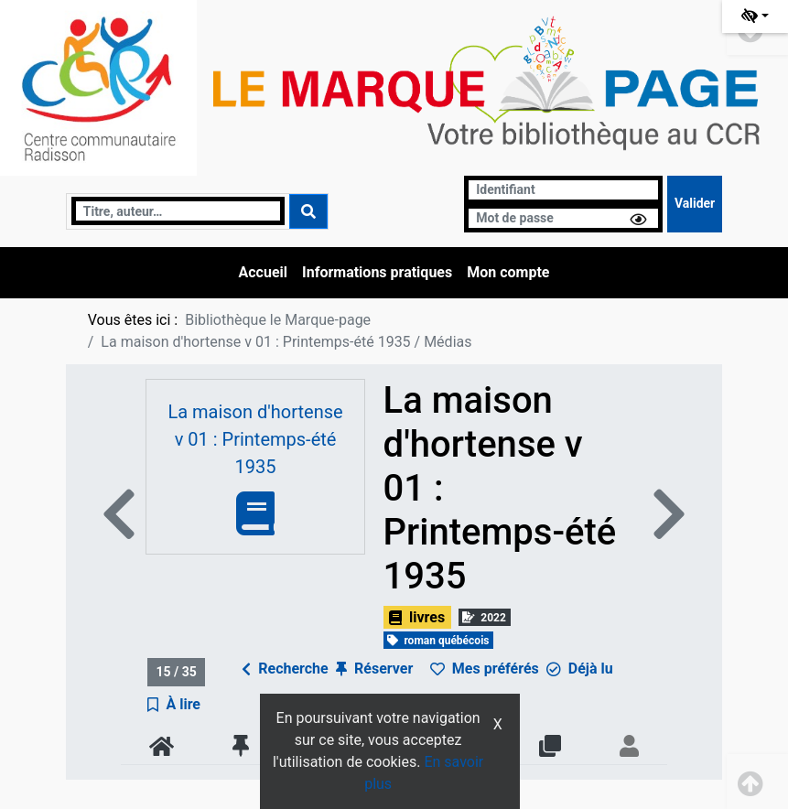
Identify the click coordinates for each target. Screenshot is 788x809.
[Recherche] (178, 211)
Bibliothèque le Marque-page (278, 320)
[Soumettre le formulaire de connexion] (694, 204)
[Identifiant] (563, 190)
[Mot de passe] (563, 218)
